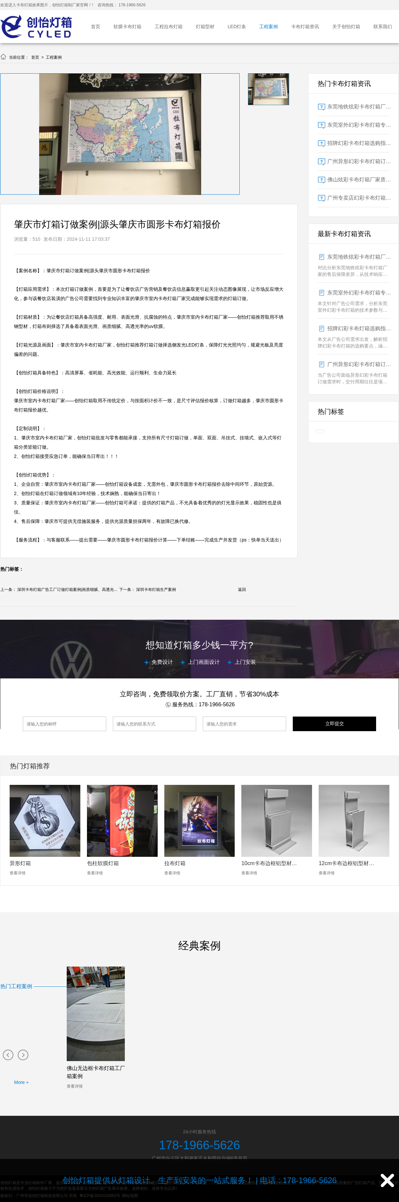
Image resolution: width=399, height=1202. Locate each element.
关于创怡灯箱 (346, 26)
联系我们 (382, 26)
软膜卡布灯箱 (127, 26)
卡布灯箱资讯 (305, 26)
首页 (95, 26)
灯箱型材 (205, 26)
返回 (242, 589)
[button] (7, 1054)
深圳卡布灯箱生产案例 (156, 589)
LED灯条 (237, 26)
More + (21, 1082)
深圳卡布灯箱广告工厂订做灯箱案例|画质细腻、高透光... (67, 589)
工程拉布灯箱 (169, 26)
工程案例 (268, 26)
